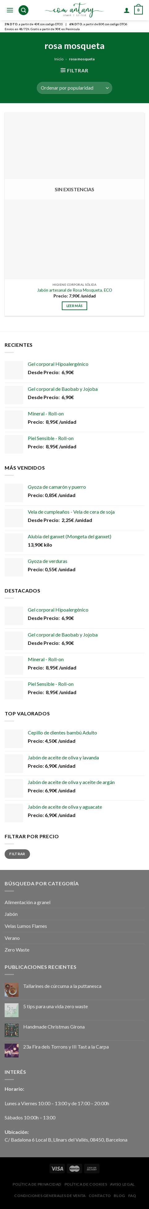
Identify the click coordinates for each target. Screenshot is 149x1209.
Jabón (11, 914)
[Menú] (10, 10)
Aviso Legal (122, 1184)
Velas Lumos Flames (26, 926)
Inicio (58, 59)
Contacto (100, 1195)
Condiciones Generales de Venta (49, 1195)
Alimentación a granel (27, 902)
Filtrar (17, 853)
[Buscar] (23, 10)
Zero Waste (17, 949)
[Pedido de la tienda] (74, 88)
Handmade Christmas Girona (54, 1026)
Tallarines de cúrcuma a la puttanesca (62, 986)
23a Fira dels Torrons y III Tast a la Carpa (66, 1046)
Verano (12, 938)
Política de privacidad (37, 1184)
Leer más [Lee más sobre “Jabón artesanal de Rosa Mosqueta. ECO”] (74, 306)
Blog (119, 1195)
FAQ (132, 1195)
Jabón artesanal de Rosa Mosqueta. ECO (74, 290)
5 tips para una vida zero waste (55, 1006)
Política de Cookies (86, 1184)
